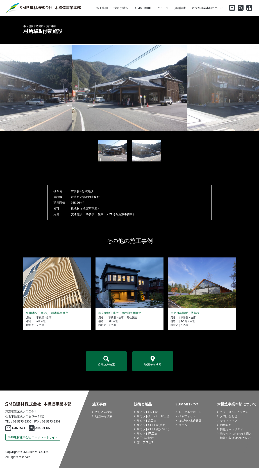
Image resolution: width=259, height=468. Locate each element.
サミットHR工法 (147, 412)
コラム (182, 425)
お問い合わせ (228, 416)
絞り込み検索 (106, 361)
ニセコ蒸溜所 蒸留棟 (185, 313)
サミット (153, 416)
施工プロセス (145, 442)
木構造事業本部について (207, 8)
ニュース (163, 8)
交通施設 (76, 214)
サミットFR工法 (147, 433)
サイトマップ (228, 421)
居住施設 (132, 317)
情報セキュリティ (231, 429)
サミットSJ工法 (146, 421)
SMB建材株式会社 (33, 437)
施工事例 (102, 8)
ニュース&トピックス (234, 412)
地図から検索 (152, 361)
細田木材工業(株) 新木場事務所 (47, 313)
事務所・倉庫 (94, 214)
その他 (40, 325)
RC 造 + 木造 (188, 321)
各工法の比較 (145, 438)
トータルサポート (189, 412)
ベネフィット (187, 416)
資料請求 (180, 8)
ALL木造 (41, 321)
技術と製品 (120, 8)
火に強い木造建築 (189, 421)
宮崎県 (75, 197)
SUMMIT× (142, 8)
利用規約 (226, 425)
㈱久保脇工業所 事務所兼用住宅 (120, 313)
